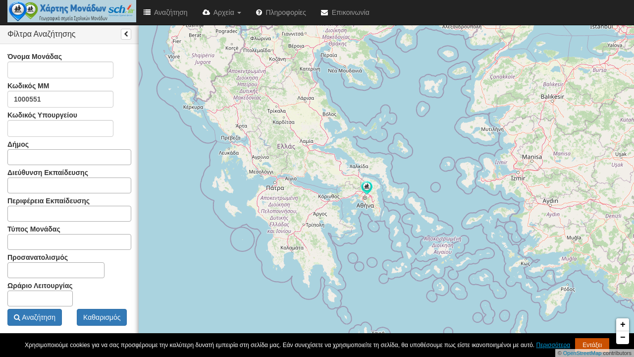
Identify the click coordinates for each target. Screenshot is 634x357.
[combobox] (69, 157)
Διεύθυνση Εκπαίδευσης (69, 181)
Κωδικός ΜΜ (60, 95)
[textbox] (13, 157)
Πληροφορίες (281, 12)
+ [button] (623, 325)
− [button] (623, 338)
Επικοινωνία (345, 12)
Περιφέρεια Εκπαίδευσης (69, 209)
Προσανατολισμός (56, 265)
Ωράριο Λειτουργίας (40, 294)
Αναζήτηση (166, 12)
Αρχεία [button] (222, 12)
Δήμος (69, 152)
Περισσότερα (553, 345)
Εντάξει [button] (592, 345)
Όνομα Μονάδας (60, 65)
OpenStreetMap (582, 353)
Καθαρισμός (101, 317)
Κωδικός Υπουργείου (60, 124)
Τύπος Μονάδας (69, 237)
